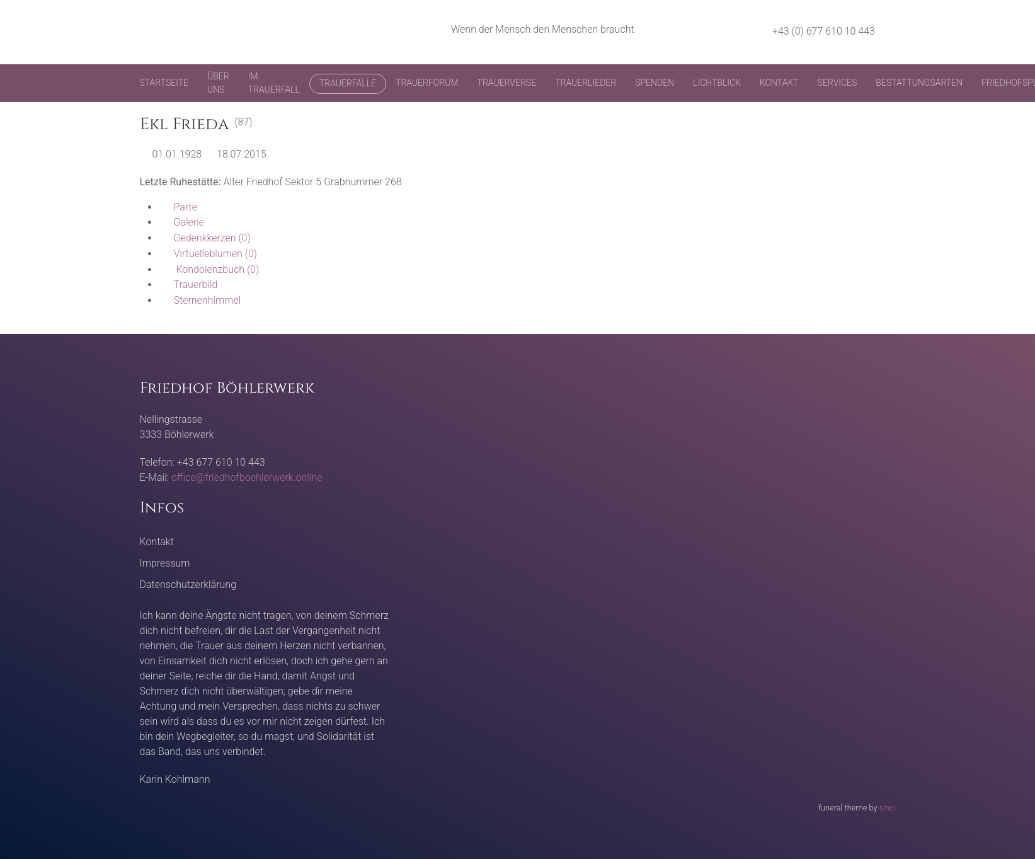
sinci (887, 807)
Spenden (654, 83)
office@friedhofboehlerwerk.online (246, 477)
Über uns (218, 83)
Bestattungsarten (919, 83)
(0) (205, 238)
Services (837, 83)
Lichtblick (717, 83)
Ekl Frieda (184, 124)
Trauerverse (507, 83)
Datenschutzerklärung (188, 585)
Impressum (165, 563)
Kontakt (779, 83)
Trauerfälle (347, 83)
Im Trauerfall (274, 83)
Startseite (164, 83)
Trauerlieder (585, 83)
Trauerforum (427, 83)
